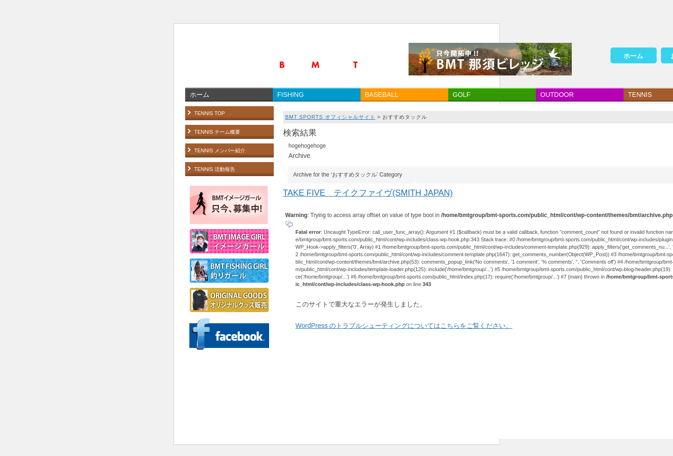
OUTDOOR (557, 94)
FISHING (291, 94)
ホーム (633, 56)
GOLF (462, 94)
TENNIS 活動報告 (214, 169)
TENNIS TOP (209, 113)
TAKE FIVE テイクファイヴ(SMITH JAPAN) (368, 192)
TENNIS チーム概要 (217, 132)
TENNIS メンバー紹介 (219, 150)
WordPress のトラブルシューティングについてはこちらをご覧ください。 (404, 325)
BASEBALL (382, 94)
